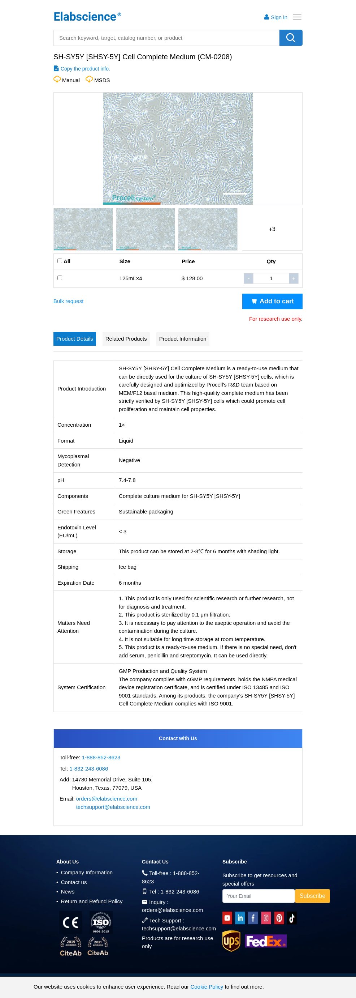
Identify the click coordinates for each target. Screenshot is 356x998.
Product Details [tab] (74, 339)
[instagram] (267, 918)
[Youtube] (228, 918)
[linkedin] (241, 918)
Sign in (275, 17)
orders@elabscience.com (106, 799)
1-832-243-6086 (89, 768)
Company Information (84, 872)
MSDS (102, 80)
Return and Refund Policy (89, 901)
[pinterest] (280, 918)
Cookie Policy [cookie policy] (206, 987)
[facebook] (254, 918)
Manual (71, 80)
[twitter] (293, 918)
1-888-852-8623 (101, 757)
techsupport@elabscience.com (113, 807)
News (65, 891)
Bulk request (68, 301)
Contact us (71, 882)
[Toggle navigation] (295, 17)
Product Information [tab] (183, 339)
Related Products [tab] (126, 339)
